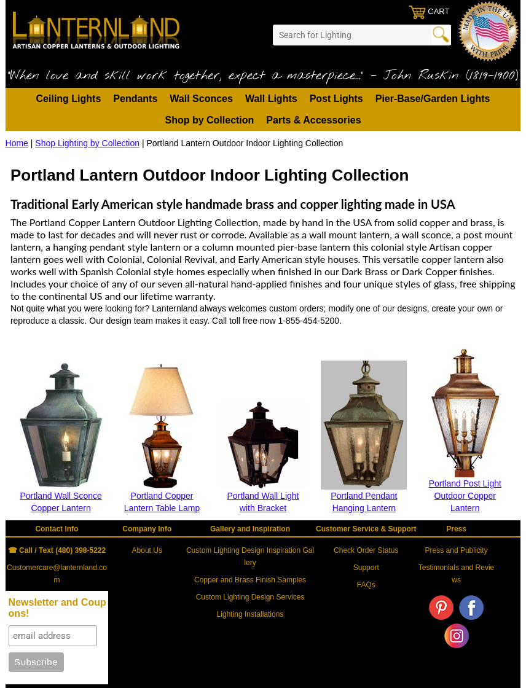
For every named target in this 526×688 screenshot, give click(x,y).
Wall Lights (271, 98)
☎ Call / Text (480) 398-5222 (57, 550)
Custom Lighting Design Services (250, 597)
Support (366, 567)
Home (17, 143)
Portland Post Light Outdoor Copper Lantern (465, 496)
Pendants (135, 98)
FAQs (366, 584)
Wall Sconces (201, 98)
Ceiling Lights (68, 98)
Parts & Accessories (313, 120)
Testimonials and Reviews (456, 573)
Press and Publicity (456, 550)
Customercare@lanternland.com (57, 573)
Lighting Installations (250, 614)
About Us (147, 550)
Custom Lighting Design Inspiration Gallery (250, 556)
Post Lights (336, 98)
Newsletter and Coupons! (57, 608)
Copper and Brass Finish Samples (250, 580)
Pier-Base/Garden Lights (432, 98)
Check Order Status (366, 550)
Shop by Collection (209, 120)
